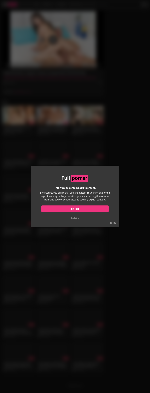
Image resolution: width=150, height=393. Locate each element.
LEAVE (75, 218)
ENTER (75, 208)
